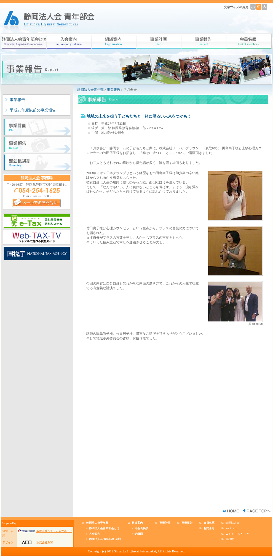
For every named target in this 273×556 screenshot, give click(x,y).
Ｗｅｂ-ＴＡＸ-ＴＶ (237, 533)
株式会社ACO (44, 542)
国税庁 (230, 539)
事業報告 (17, 99)
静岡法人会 (232, 522)
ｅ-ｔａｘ (231, 528)
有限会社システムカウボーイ (54, 531)
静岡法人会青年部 (90, 90)
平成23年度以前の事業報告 (33, 110)
